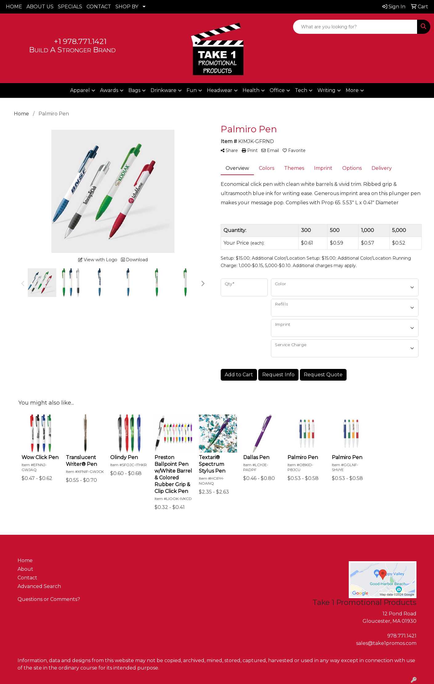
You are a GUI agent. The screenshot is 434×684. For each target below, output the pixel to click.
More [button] (352, 90)
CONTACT (98, 7)
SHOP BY (126, 7)
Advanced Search (39, 586)
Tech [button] (301, 90)
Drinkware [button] (163, 90)
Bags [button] (134, 90)
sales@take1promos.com (386, 643)
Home (25, 560)
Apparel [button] (80, 90)
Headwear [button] (219, 90)
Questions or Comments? (49, 599)
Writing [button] (326, 90)
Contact (27, 578)
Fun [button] (192, 90)
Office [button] (277, 90)
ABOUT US (40, 7)
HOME (14, 7)
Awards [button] (109, 90)
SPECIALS (70, 7)
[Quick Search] (355, 27)
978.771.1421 (401, 636)
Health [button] (251, 90)
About (25, 569)
